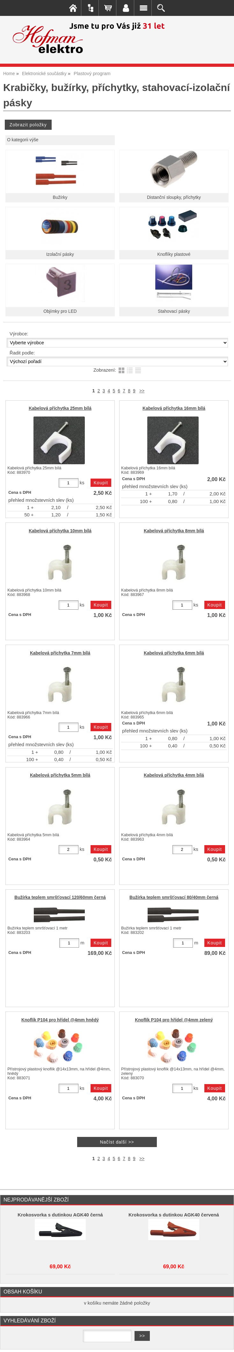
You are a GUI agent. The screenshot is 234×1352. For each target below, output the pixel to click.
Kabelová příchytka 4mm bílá (174, 775)
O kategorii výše (22, 139)
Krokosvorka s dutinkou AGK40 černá (60, 1214)
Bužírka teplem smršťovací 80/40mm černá (173, 897)
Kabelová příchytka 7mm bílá (60, 653)
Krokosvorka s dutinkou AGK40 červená (173, 1214)
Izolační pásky (60, 254)
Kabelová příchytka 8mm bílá (174, 531)
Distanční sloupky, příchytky (174, 197)
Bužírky (60, 197)
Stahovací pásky (174, 311)
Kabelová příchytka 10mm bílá (60, 531)
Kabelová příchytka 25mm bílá (60, 408)
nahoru (224, 1342)
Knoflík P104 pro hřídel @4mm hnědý (60, 1020)
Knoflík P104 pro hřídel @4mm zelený (174, 1020)
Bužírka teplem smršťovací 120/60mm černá (60, 897)
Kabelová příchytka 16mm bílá (174, 408)
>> (141, 391)
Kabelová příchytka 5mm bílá (60, 775)
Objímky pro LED (60, 311)
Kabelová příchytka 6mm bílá (174, 653)
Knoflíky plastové (174, 254)
